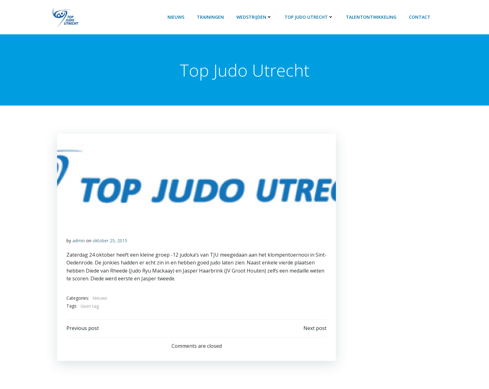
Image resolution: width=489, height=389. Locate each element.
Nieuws (175, 17)
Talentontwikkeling (371, 17)
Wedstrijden (254, 17)
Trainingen (210, 17)
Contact (419, 17)
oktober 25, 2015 (110, 241)
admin (78, 241)
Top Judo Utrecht (308, 17)
